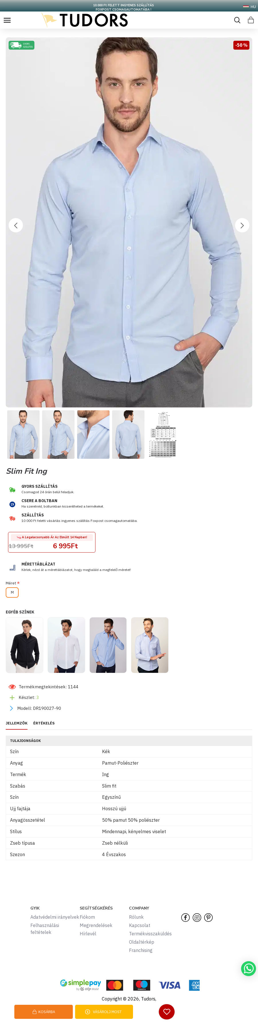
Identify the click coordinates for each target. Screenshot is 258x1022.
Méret (11, 583)
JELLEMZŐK (17, 723)
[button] (16, 225)
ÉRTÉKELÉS (44, 723)
